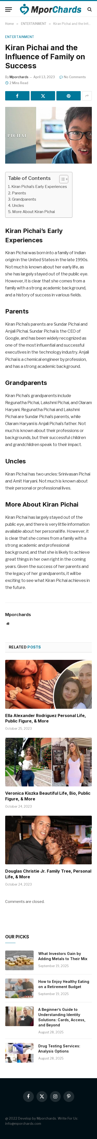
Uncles (18, 205)
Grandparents (24, 199)
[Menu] (8, 9)
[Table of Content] (63, 179)
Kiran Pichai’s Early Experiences (39, 186)
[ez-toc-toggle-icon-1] (61, 179)
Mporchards (19, 77)
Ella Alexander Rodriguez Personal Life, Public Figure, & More (45, 718)
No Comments (72, 77)
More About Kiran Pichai (33, 211)
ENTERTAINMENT (19, 37)
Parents (19, 193)
